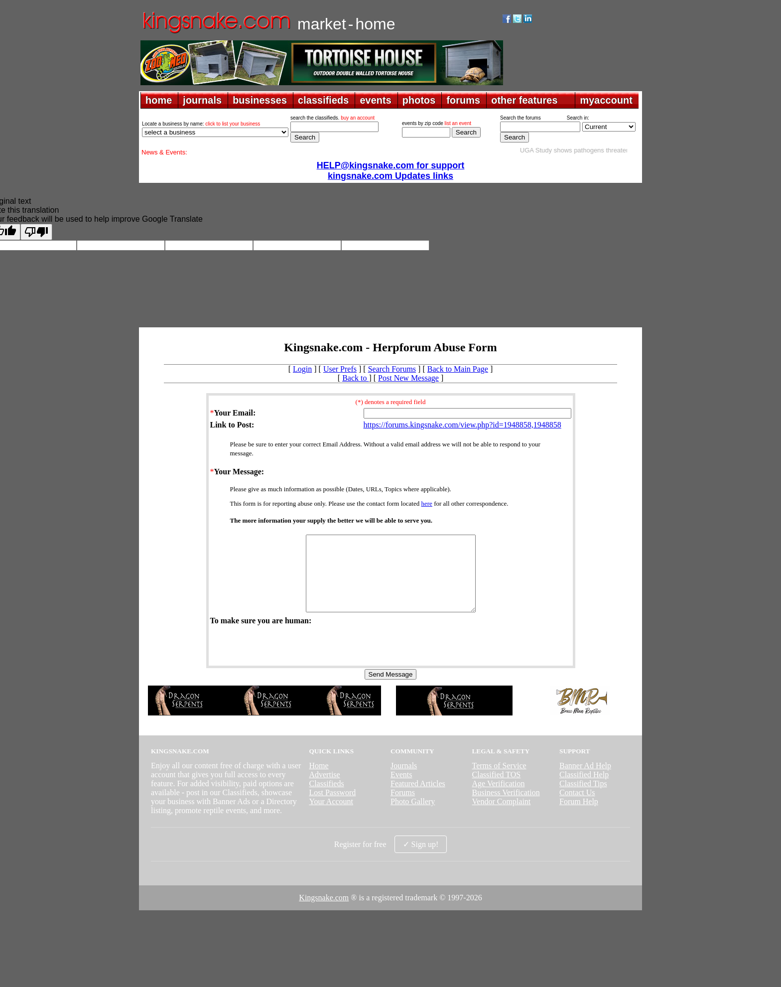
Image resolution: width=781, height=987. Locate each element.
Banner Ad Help (585, 780)
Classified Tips (583, 798)
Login (302, 369)
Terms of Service (499, 780)
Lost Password (332, 807)
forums (463, 100)
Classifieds (326, 798)
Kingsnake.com (324, 912)
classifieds (323, 100)
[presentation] (286, 659)
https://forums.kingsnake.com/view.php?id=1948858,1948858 (462, 425)
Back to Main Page (457, 369)
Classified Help (584, 789)
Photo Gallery (412, 816)
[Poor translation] (36, 232)
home (158, 100)
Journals (403, 780)
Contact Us (577, 807)
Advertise (324, 789)
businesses (260, 100)
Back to (355, 378)
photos (419, 100)
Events (401, 789)
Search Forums (392, 369)
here (426, 503)
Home (318, 780)
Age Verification (498, 798)
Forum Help (578, 816)
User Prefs (340, 369)
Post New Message (408, 378)
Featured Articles (417, 798)
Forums (402, 807)
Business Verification (506, 807)
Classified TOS (496, 789)
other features (524, 100)
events (375, 100)
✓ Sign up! (421, 859)
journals (202, 100)
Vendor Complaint (501, 816)
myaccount (606, 100)
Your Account (331, 816)
